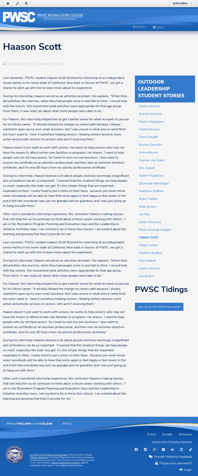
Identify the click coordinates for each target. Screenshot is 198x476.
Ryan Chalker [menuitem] (148, 199)
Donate (167, 434)
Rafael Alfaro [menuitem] (148, 245)
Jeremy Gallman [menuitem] (150, 114)
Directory (185, 434)
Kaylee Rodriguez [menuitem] (151, 121)
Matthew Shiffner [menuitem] (151, 191)
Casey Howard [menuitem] (149, 106)
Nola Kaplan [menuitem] (147, 260)
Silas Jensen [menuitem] (147, 206)
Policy (151, 434)
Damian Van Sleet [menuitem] (151, 160)
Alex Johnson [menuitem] (148, 152)
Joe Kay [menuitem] (144, 214)
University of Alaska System (172, 442)
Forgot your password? (173, 463)
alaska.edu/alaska (39, 457)
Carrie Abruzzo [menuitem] (149, 268)
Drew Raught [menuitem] (148, 137)
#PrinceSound (29, 424)
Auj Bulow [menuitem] (146, 276)
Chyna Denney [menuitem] (149, 129)
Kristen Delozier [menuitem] (150, 145)
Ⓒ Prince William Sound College (49, 454)
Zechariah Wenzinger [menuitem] (154, 183)
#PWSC (67, 424)
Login (187, 469)
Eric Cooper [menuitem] (147, 168)
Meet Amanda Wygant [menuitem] (155, 230)
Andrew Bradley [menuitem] (150, 253)
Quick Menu (180, 3)
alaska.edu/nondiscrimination (66, 462)
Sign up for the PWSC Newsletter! (159, 307)
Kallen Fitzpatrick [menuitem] (151, 175)
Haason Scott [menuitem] (148, 237)
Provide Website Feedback (170, 457)
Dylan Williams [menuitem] (150, 222)
